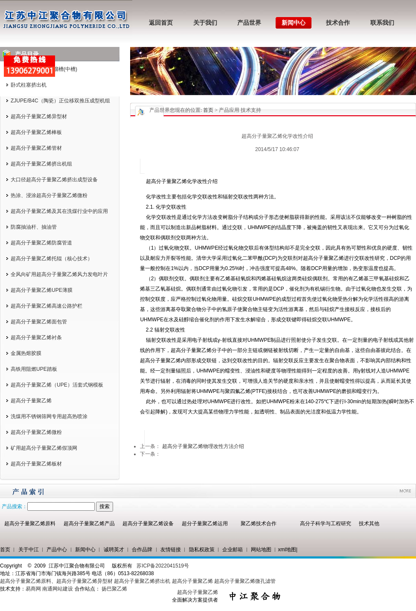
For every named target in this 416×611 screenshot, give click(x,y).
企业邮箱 (232, 550)
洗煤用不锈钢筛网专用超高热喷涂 (49, 416)
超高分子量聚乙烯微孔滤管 (245, 581)
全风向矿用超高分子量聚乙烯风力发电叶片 (59, 274)
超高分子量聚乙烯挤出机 (143, 581)
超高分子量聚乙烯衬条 (36, 337)
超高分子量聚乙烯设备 (148, 524)
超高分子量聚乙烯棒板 (36, 132)
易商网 (33, 589)
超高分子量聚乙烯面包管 (39, 322)
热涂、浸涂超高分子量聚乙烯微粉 (49, 195)
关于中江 (28, 550)
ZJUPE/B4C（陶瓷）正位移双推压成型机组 (60, 101)
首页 (208, 110)
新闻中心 (293, 23)
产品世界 (249, 23)
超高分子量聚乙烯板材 (36, 464)
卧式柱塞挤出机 (29, 85)
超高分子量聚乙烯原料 (29, 524)
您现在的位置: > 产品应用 (204, 110)
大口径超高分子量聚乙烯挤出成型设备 (54, 180)
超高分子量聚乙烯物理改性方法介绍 (203, 446)
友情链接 (170, 550)
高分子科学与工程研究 (325, 524)
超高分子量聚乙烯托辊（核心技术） (52, 259)
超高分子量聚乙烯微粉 (36, 432)
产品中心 (57, 550)
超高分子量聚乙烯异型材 (39, 116)
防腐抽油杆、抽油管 (34, 227)
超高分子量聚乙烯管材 (36, 148)
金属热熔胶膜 (26, 353)
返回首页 (161, 23)
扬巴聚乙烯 (114, 589)
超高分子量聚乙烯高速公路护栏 (46, 306)
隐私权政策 (202, 550)
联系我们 (382, 23)
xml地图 (287, 550)
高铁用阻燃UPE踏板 (34, 369)
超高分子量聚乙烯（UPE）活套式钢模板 (57, 385)
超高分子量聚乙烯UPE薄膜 (42, 290)
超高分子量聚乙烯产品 (89, 524)
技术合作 (338, 23)
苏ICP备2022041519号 (163, 566)
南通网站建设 (57, 589)
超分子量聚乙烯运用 (205, 524)
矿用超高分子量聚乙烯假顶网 (44, 448)
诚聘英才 (114, 550)
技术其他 (369, 524)
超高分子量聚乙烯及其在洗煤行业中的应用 (59, 211)
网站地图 (261, 550)
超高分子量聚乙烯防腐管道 (41, 243)
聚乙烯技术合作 (258, 524)
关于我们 (205, 23)
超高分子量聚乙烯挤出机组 (41, 164)
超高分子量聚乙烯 (31, 401)
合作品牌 (142, 550)
